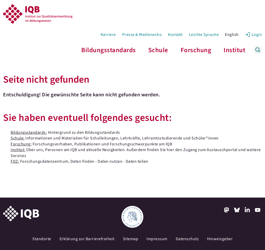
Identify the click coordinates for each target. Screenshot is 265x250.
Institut (234, 50)
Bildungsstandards (108, 50)
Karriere (108, 34)
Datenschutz (187, 239)
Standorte (41, 239)
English (232, 34)
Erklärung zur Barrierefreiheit (87, 239)
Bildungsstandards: (29, 132)
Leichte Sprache (204, 34)
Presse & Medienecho (142, 34)
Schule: (18, 138)
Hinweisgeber (220, 239)
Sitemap (130, 239)
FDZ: (15, 161)
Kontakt (175, 34)
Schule (158, 50)
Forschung (196, 50)
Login (257, 34)
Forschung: (21, 144)
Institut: (18, 150)
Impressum (156, 239)
